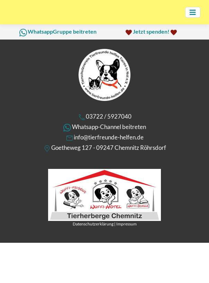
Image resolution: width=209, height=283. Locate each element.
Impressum (126, 223)
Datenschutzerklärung (93, 223)
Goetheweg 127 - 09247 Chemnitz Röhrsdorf (108, 147)
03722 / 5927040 (108, 116)
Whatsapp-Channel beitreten (109, 126)
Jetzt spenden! (151, 31)
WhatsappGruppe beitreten (62, 31)
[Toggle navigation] (192, 12)
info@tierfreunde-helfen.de (109, 137)
